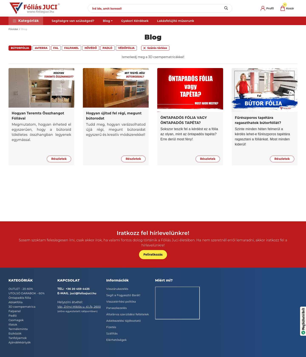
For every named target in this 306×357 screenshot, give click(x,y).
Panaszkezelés (116, 308)
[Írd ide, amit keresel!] (160, 8)
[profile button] (267, 8)
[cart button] (287, 8)
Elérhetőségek (116, 339)
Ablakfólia (15, 302)
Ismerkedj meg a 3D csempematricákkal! (153, 57)
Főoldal (13, 29)
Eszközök (14, 333)
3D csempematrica (21, 306)
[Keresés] (226, 8)
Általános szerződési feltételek (127, 314)
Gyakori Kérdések (135, 21)
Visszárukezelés (117, 288)
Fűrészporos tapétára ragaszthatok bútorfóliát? (258, 120)
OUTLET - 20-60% (20, 288)
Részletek (59, 159)
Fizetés (111, 327)
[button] (25, 21)
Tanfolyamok (17, 338)
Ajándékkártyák (19, 342)
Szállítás (112, 333)
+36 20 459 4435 (78, 288)
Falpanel (14, 311)
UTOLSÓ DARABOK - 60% (26, 293)
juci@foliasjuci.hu (83, 293)
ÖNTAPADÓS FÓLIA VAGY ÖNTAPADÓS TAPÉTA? (183, 120)
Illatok (12, 324)
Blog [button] (106, 21)
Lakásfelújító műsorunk (175, 21)
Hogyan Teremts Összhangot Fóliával (38, 115)
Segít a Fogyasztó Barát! (123, 295)
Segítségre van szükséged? (73, 21)
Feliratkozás (153, 254)
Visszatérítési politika (121, 301)
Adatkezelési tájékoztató (123, 320)
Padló (12, 315)
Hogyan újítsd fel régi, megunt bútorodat (114, 115)
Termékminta (18, 329)
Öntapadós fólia (19, 297)
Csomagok (16, 320)
